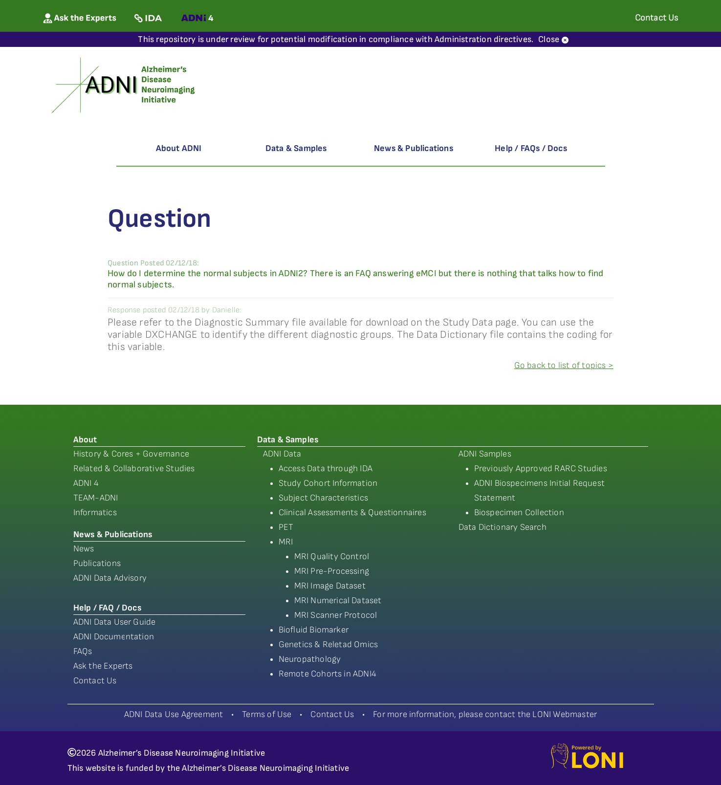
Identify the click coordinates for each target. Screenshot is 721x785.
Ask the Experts (103, 666)
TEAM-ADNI (95, 498)
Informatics (95, 512)
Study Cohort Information (328, 483)
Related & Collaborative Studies (134, 468)
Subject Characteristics (324, 498)
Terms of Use (266, 714)
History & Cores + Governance (131, 454)
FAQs (82, 651)
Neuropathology (310, 659)
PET (286, 527)
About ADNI (179, 148)
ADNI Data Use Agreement (173, 714)
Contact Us (95, 681)
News (83, 549)
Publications (97, 563)
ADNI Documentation (113, 637)
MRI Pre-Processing (332, 571)
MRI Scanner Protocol (335, 615)
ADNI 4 (86, 483)
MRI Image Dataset (330, 586)
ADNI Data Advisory (110, 578)
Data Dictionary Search (502, 527)
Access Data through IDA (326, 468)
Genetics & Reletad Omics (328, 644)
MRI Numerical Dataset (338, 600)
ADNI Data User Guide (114, 622)
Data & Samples (296, 148)
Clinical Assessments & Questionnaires (352, 512)
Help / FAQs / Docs (531, 148)
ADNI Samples (485, 454)
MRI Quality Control (332, 556)
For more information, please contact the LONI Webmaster (485, 714)
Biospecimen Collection (519, 512)
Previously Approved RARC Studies (540, 468)
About (85, 440)
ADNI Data (282, 454)
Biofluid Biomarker (314, 630)
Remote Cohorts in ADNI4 (328, 674)
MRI (286, 542)
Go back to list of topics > (563, 365)
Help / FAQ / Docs (107, 608)
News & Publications (413, 148)
